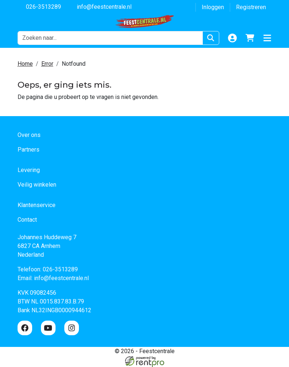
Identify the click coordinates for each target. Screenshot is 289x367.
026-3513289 (39, 6)
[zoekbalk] (110, 38)
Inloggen (213, 7)
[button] (267, 38)
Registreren (251, 7)
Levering (29, 170)
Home (25, 63)
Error (47, 63)
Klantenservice (37, 205)
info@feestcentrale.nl (100, 6)
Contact (27, 219)
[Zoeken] (210, 38)
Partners (28, 149)
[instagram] (71, 328)
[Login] (232, 38)
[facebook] (25, 328)
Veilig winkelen (37, 184)
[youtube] (48, 328)
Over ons (29, 134)
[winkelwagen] (250, 38)
